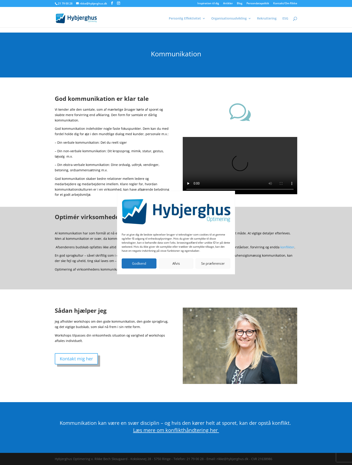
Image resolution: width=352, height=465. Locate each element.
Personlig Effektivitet (185, 18)
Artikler (228, 3)
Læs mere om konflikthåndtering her (176, 430)
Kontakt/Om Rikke (285, 3)
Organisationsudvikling (229, 18)
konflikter (287, 247)
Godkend (139, 263)
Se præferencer (213, 263)
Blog (239, 3)
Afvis (176, 263)
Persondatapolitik (257, 3)
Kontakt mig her (76, 359)
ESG (285, 18)
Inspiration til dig (208, 3)
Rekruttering (267, 18)
